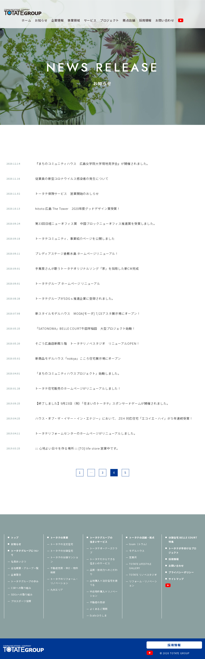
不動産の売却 (97, 602)
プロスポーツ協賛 (21, 601)
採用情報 (145, 20)
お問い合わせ (164, 20)
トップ (15, 537)
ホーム (26, 20)
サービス (90, 20)
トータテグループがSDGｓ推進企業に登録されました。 (75, 298)
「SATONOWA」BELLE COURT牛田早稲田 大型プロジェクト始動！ (85, 328)
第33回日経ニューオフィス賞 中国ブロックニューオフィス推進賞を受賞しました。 (96, 223)
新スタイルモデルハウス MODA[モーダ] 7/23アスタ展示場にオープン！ (87, 313)
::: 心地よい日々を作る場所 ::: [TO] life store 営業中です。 (77, 448)
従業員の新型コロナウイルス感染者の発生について (72, 178)
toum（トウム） (138, 544)
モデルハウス (136, 550)
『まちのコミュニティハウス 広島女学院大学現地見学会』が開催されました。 (92, 163)
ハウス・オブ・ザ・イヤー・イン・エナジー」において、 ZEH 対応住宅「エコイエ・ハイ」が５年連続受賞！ (114, 418)
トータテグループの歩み (25, 581)
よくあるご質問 (99, 608)
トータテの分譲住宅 (61, 550)
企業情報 (57, 20)
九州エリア (56, 589)
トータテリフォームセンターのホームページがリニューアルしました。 (86, 433)
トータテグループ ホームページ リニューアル (67, 283)
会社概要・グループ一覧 (25, 568)
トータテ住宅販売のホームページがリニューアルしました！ (78, 388)
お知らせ (41, 20)
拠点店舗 (129, 20)
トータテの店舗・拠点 (141, 537)
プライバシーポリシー (181, 572)
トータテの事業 (59, 537)
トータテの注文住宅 (61, 544)
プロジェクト (109, 20)
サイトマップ (176, 578)
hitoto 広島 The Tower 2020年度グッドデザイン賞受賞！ (77, 208)
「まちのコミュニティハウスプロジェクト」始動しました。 (78, 373)
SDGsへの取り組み (21, 594)
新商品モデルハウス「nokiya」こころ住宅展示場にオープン (78, 358)
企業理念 (16, 574)
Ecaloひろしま (98, 615)
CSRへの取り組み (21, 587)
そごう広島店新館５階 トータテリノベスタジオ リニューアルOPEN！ (87, 343)
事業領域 (73, 20)
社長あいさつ (18, 561)
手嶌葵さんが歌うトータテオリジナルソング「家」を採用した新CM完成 (87, 268)
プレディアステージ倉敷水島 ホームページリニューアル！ (76, 253)
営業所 (133, 557)
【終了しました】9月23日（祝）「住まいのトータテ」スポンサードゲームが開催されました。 (102, 403)
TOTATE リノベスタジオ (143, 574)
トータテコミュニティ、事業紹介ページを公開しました (75, 238)
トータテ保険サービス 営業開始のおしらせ (67, 193)
